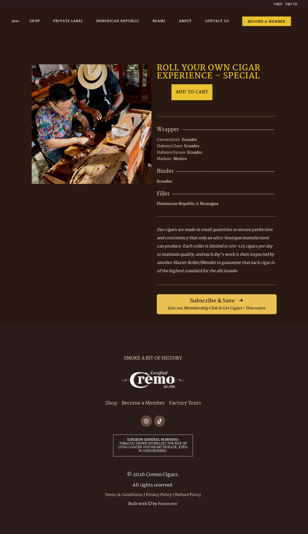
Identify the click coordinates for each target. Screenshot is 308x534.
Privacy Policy (159, 495)
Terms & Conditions (124, 495)
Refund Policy (188, 495)
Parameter (168, 504)
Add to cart (192, 92)
